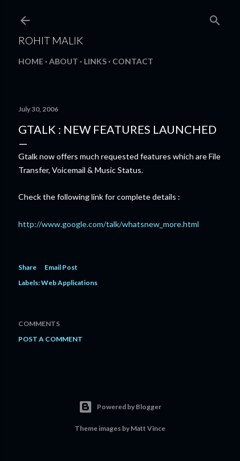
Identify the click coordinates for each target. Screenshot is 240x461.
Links (95, 61)
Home (30, 61)
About (63, 61)
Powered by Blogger (120, 407)
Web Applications (69, 282)
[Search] (215, 18)
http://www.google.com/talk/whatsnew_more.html (108, 224)
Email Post (61, 267)
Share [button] (27, 267)
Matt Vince (148, 428)
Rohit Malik (50, 40)
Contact (132, 61)
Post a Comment (50, 339)
